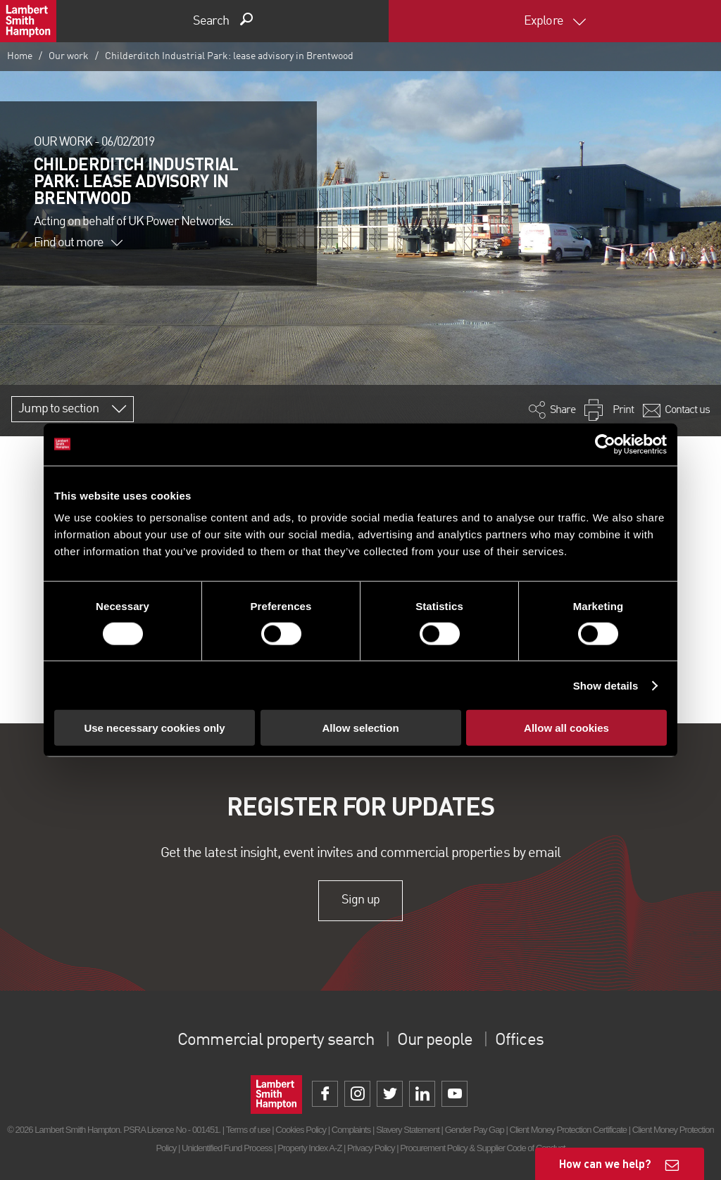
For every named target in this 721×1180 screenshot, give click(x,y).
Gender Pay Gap (474, 1129)
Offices (519, 1040)
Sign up (360, 900)
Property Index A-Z (309, 1148)
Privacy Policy (370, 1148)
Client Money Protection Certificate (568, 1129)
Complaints (351, 1129)
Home (19, 56)
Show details (606, 685)
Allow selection (360, 728)
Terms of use (248, 1129)
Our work (69, 56)
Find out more (78, 242)
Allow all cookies (566, 728)
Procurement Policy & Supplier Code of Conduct (482, 1148)
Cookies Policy (300, 1129)
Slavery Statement (407, 1129)
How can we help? (605, 1163)
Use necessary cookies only (154, 728)
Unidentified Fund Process (227, 1148)
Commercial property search (275, 1040)
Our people (434, 1040)
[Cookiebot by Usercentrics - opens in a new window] (605, 444)
